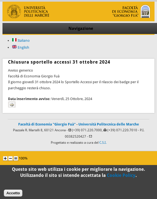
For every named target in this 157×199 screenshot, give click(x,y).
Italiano (21, 40)
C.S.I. (103, 143)
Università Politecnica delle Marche (108, 124)
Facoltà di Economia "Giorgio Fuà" (47, 124)
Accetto (13, 195)
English (20, 47)
